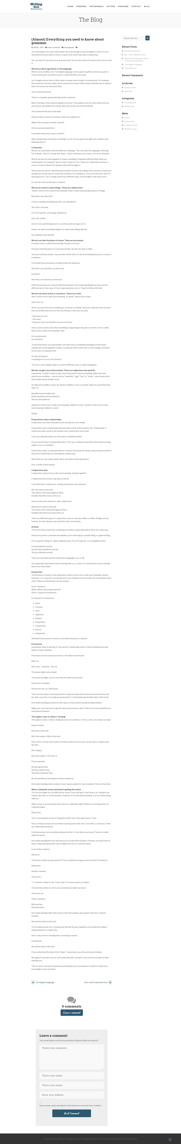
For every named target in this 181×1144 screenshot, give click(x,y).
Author (111, 6)
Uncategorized (69, 47)
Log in (126, 118)
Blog (147, 6)
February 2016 (130, 87)
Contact (136, 6)
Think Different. (130, 68)
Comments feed (130, 125)
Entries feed (129, 121)
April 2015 (128, 91)
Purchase (123, 6)
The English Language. (43, 982)
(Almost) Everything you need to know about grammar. (67, 41)
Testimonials (96, 6)
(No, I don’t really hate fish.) (98, 982)
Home (70, 6)
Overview (81, 6)
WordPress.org (130, 129)
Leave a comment (54, 47)
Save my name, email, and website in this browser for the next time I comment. (70, 1105)
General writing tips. (132, 51)
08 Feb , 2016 (39, 47)
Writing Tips (129, 106)
